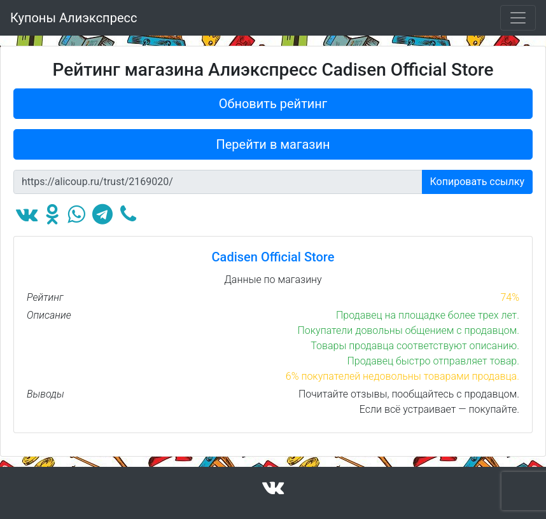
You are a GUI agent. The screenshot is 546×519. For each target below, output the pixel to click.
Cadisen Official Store (273, 257)
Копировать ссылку (477, 182)
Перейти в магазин (273, 144)
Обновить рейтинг (273, 103)
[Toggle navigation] (518, 18)
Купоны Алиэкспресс (73, 17)
